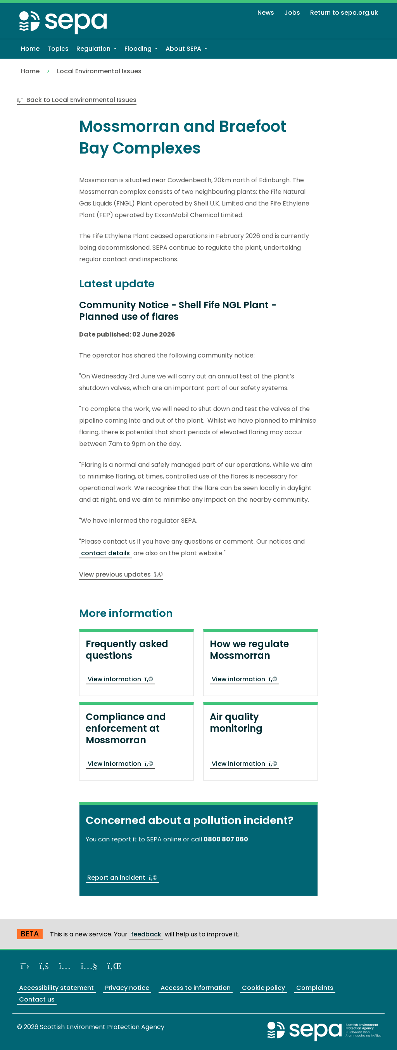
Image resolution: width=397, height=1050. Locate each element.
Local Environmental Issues (99, 71)
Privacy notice (127, 987)
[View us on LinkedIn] (114, 965)
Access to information (196, 987)
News (265, 12)
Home (30, 71)
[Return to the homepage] (63, 22)
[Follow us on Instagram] (65, 965)
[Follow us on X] (25, 965)
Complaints (314, 987)
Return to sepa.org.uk (344, 12)
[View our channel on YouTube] (89, 965)
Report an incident (122, 877)
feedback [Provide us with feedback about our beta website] (146, 934)
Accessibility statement (56, 987)
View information (120, 679)
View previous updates (121, 574)
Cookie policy (263, 987)
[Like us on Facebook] (44, 965)
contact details (105, 553)
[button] (96, 49)
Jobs (292, 12)
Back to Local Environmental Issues (76, 99)
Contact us (37, 999)
